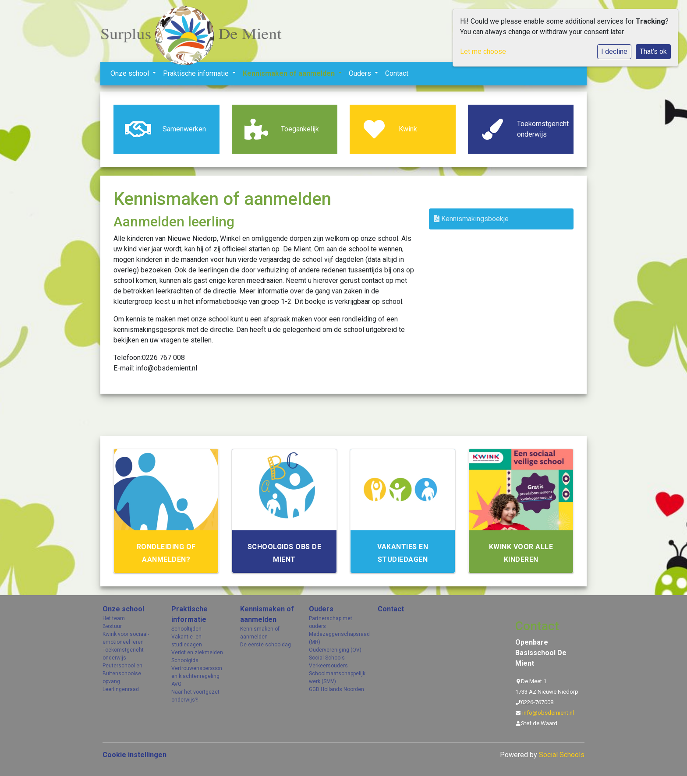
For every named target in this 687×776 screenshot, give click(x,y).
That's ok (653, 51)
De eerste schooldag (265, 645)
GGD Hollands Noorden (336, 689)
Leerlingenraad (121, 689)
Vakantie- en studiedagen (186, 641)
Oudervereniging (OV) (335, 650)
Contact (396, 73)
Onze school (130, 73)
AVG (176, 684)
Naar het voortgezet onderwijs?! (195, 696)
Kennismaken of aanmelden (289, 73)
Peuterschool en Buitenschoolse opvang (122, 673)
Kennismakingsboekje (471, 219)
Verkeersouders (328, 666)
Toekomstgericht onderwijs (123, 654)
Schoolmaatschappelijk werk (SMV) (337, 677)
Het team (114, 618)
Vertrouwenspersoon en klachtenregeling (196, 672)
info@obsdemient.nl (548, 712)
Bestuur (112, 626)
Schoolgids (184, 660)
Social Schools (327, 658)
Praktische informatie (196, 73)
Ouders (361, 73)
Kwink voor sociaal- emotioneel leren (126, 638)
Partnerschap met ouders (330, 622)
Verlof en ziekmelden (197, 652)
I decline (614, 51)
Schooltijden (186, 629)
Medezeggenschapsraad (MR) (337, 638)
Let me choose (483, 51)
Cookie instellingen (134, 755)
